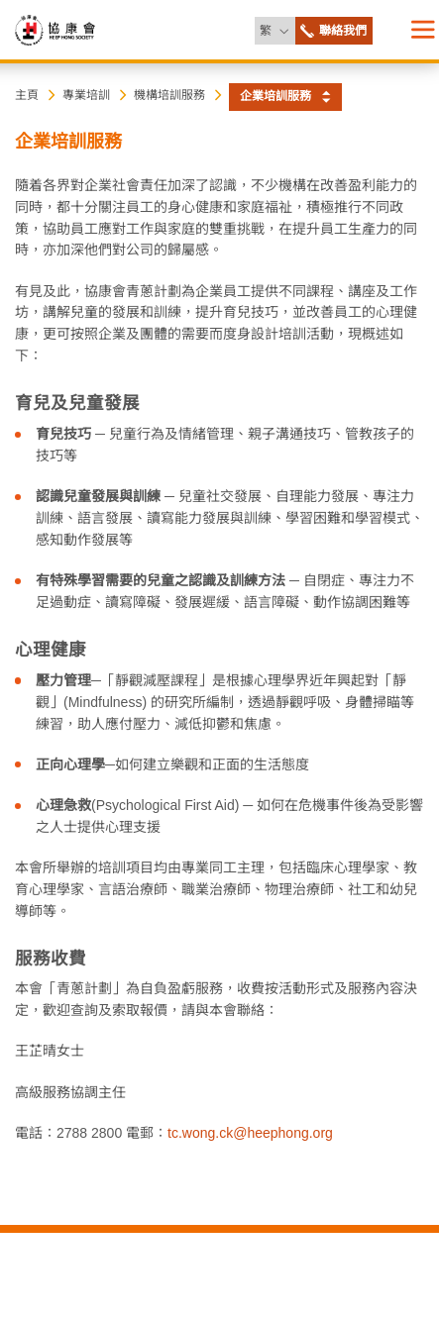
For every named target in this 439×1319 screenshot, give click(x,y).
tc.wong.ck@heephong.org (250, 1133)
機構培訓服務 (169, 95)
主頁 (27, 95)
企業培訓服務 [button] (275, 96)
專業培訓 (86, 95)
